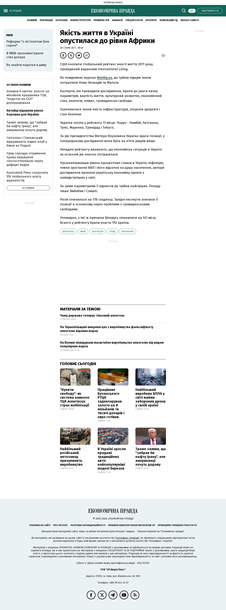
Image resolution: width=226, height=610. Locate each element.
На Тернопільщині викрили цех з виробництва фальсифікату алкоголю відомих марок (106, 329)
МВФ (83, 231)
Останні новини (19, 84)
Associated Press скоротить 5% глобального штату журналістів (27, 176)
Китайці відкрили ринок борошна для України (25, 112)
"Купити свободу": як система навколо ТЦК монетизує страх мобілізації (74, 397)
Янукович (127, 231)
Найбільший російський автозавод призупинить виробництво (71, 457)
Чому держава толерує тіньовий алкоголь (92, 315)
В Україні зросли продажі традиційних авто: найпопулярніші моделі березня (112, 458)
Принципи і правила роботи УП (177, 525)
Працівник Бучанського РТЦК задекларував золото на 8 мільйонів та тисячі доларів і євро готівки (111, 403)
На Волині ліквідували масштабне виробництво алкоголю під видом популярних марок (112, 344)
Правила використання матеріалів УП (131, 525)
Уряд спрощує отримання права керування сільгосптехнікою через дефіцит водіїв (26, 159)
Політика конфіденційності (87, 525)
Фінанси (117, 20)
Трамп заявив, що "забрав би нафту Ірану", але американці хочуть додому (150, 457)
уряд (112, 231)
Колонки (61, 20)
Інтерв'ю (151, 20)
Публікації (46, 20)
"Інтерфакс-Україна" (127, 537)
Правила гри (101, 20)
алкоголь (68, 231)
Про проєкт (60, 525)
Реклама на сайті (39, 525)
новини (32, 20)
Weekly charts (190, 20)
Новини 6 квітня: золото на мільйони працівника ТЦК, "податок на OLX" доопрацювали (28, 97)
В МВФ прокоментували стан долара (24, 55)
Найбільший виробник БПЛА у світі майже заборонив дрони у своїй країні (150, 397)
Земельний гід (168, 20)
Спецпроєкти (134, 20)
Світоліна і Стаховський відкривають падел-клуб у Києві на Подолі (27, 141)
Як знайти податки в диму (26, 65)
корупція (97, 231)
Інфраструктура (80, 20)
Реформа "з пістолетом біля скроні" (27, 43)
